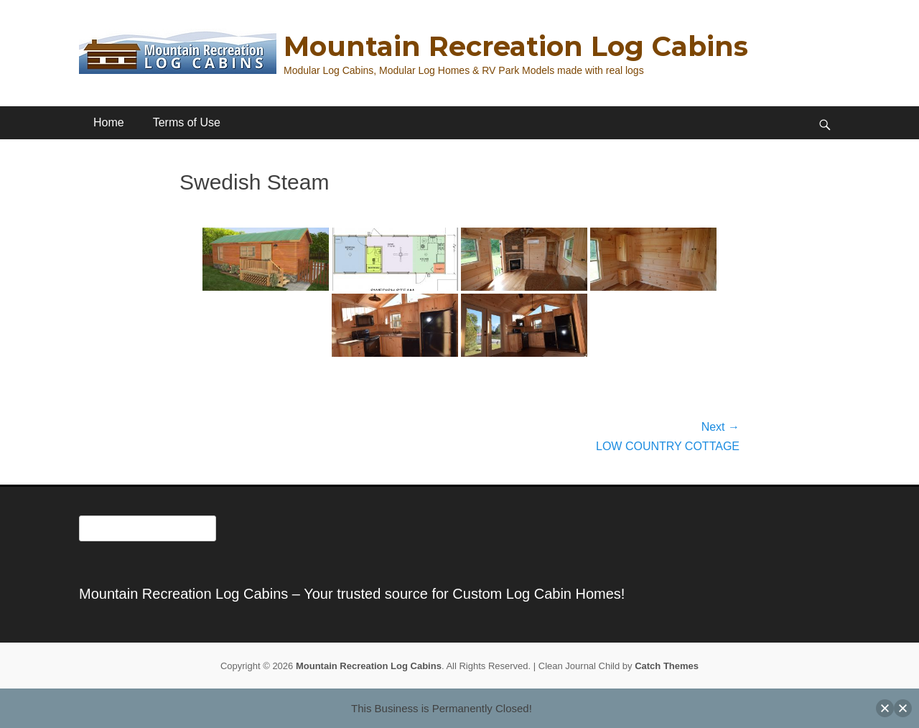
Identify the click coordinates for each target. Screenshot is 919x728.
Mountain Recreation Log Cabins (516, 46)
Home (108, 122)
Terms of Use (186, 122)
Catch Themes (667, 666)
